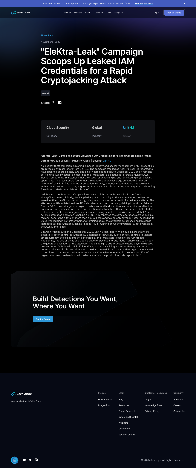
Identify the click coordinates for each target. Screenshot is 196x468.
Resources (124, 405)
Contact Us (179, 411)
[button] (67, 12)
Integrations (104, 405)
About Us (178, 399)
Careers (177, 405)
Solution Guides (127, 434)
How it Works (105, 399)
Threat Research (127, 411)
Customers (98, 12)
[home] (22, 12)
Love (108, 12)
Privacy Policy (152, 411)
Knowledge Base (153, 405)
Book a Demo (43, 320)
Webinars (123, 423)
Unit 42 (107, 160)
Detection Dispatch (128, 417)
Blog (121, 399)
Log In (156, 12)
